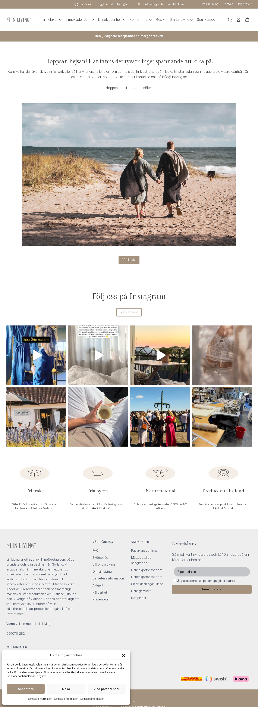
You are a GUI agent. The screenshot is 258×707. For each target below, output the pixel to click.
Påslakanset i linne (144, 538)
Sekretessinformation (40, 698)
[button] (124, 655)
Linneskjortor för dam (146, 558)
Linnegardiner (141, 579)
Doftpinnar (138, 585)
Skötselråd (100, 545)
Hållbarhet (99, 580)
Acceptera (26, 689)
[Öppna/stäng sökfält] (230, 20)
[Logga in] (238, 20)
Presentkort (101, 587)
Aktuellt (97, 573)
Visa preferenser (107, 689)
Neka (66, 689)
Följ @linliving (129, 312)
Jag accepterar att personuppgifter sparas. (206, 568)
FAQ (95, 538)
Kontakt (228, 4)
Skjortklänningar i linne (147, 571)
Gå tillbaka (129, 260)
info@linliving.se (21, 643)
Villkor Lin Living (103, 552)
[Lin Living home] (19, 19)
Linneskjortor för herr (146, 564)
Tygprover (244, 4)
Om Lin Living (209, 4)
